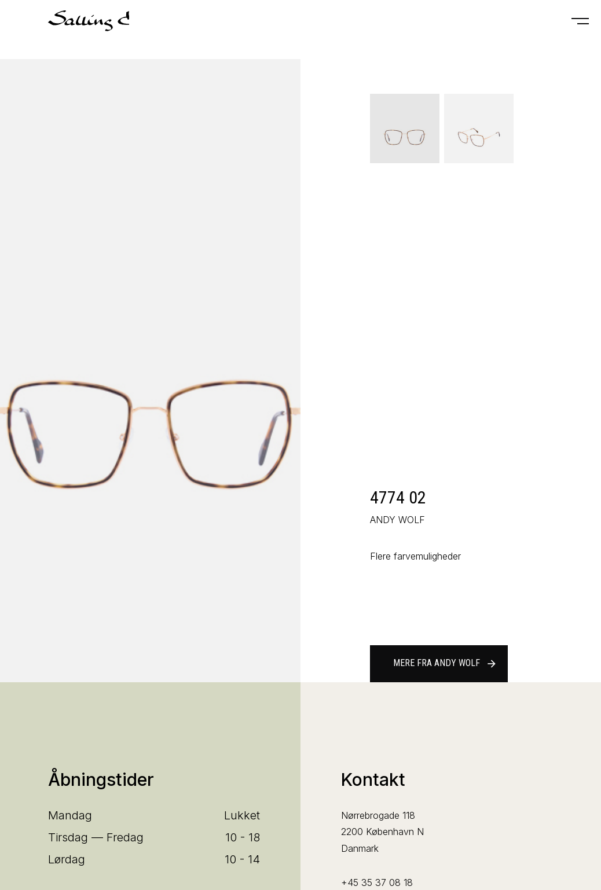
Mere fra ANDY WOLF (445, 664)
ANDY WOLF (397, 519)
